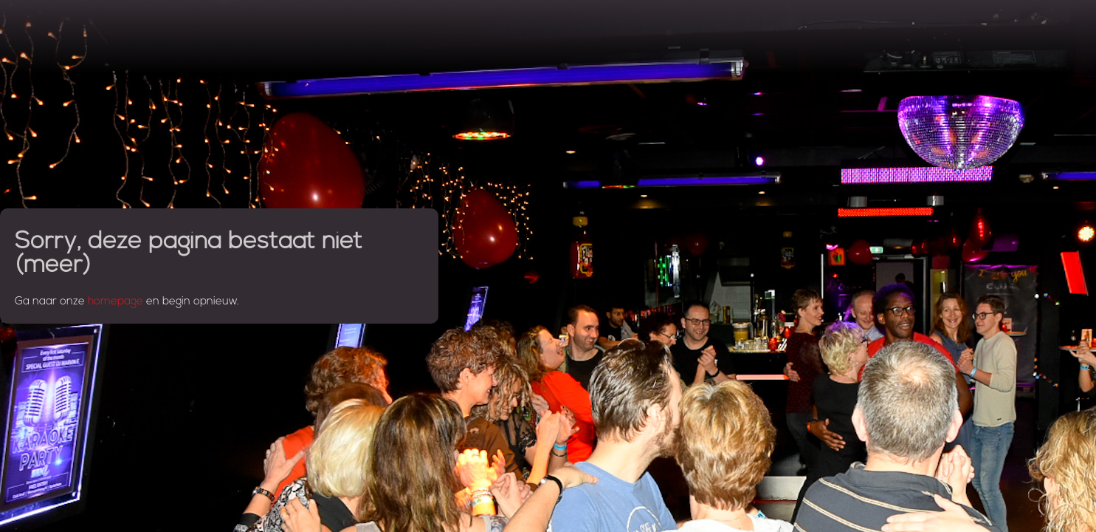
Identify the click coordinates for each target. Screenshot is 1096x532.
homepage (115, 301)
